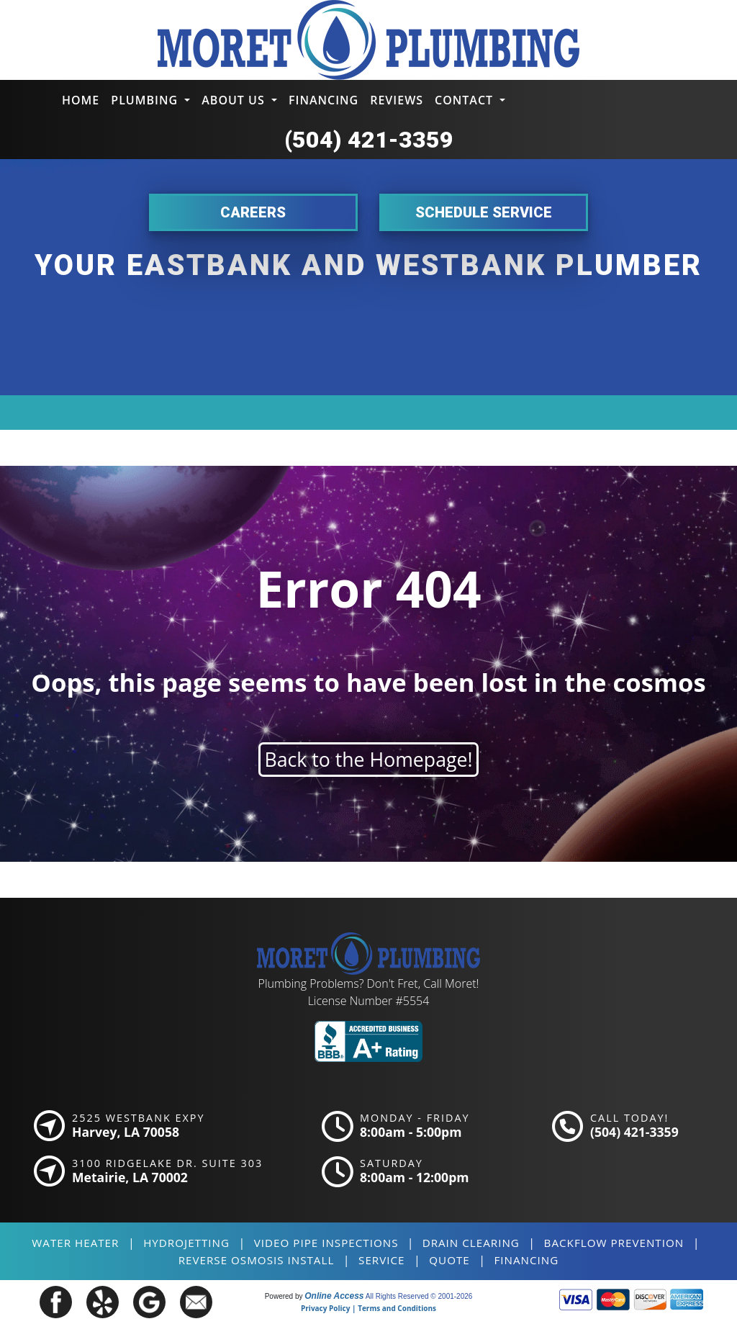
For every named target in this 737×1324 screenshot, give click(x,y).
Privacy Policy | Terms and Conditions (368, 1308)
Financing (323, 100)
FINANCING (526, 1260)
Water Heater (75, 1242)
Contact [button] (466, 100)
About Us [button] (235, 100)
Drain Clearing (471, 1242)
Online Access (333, 1296)
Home (80, 100)
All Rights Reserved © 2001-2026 (419, 1296)
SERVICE (381, 1260)
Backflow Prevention (614, 1242)
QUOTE (449, 1260)
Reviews (396, 100)
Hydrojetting (186, 1242)
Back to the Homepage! (369, 760)
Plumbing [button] (146, 100)
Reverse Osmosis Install (256, 1260)
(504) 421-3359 (368, 139)
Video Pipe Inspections (326, 1242)
